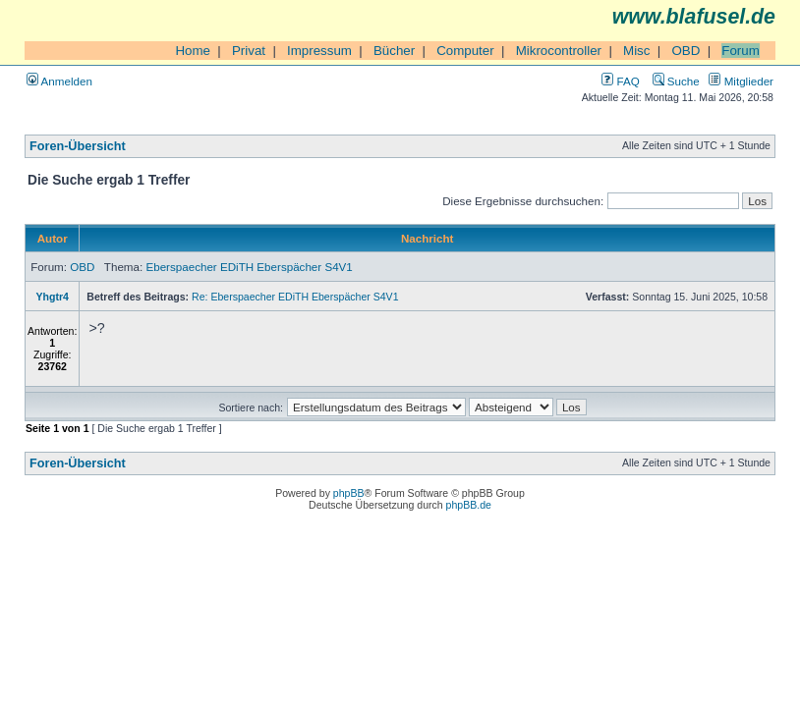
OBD (685, 50)
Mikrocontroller (558, 50)
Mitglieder (741, 81)
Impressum (319, 50)
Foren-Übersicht (77, 146)
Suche (676, 81)
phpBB (349, 493)
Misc (636, 50)
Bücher (394, 50)
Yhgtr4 (52, 296)
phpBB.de (468, 505)
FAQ (620, 81)
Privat (248, 50)
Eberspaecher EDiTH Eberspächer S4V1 (248, 266)
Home (192, 50)
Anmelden (59, 81)
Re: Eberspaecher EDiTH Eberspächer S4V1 (295, 296)
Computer (465, 50)
